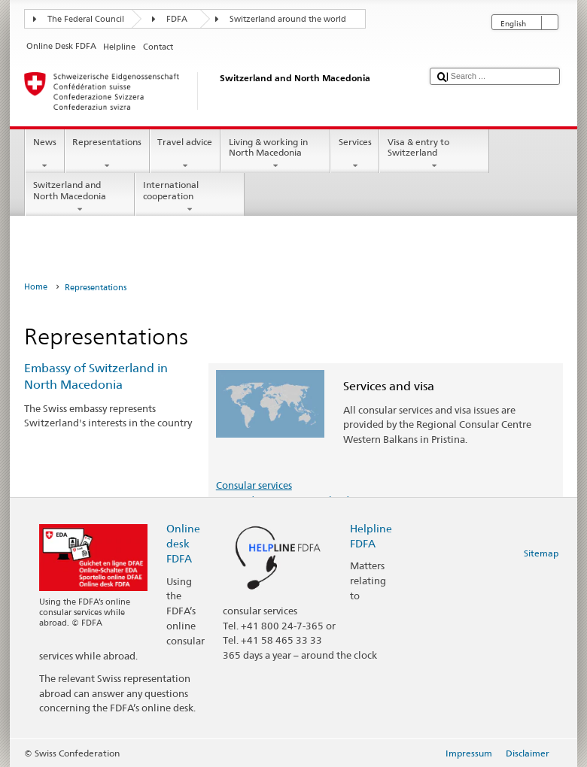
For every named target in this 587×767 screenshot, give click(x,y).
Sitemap (541, 553)
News (44, 154)
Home (35, 287)
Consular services (254, 485)
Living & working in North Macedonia (275, 154)
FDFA (176, 19)
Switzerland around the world (288, 19)
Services (355, 154)
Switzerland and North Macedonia (80, 197)
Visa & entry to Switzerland (434, 154)
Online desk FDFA (183, 543)
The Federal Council (85, 19)
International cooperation (189, 197)
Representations (107, 154)
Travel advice (185, 154)
